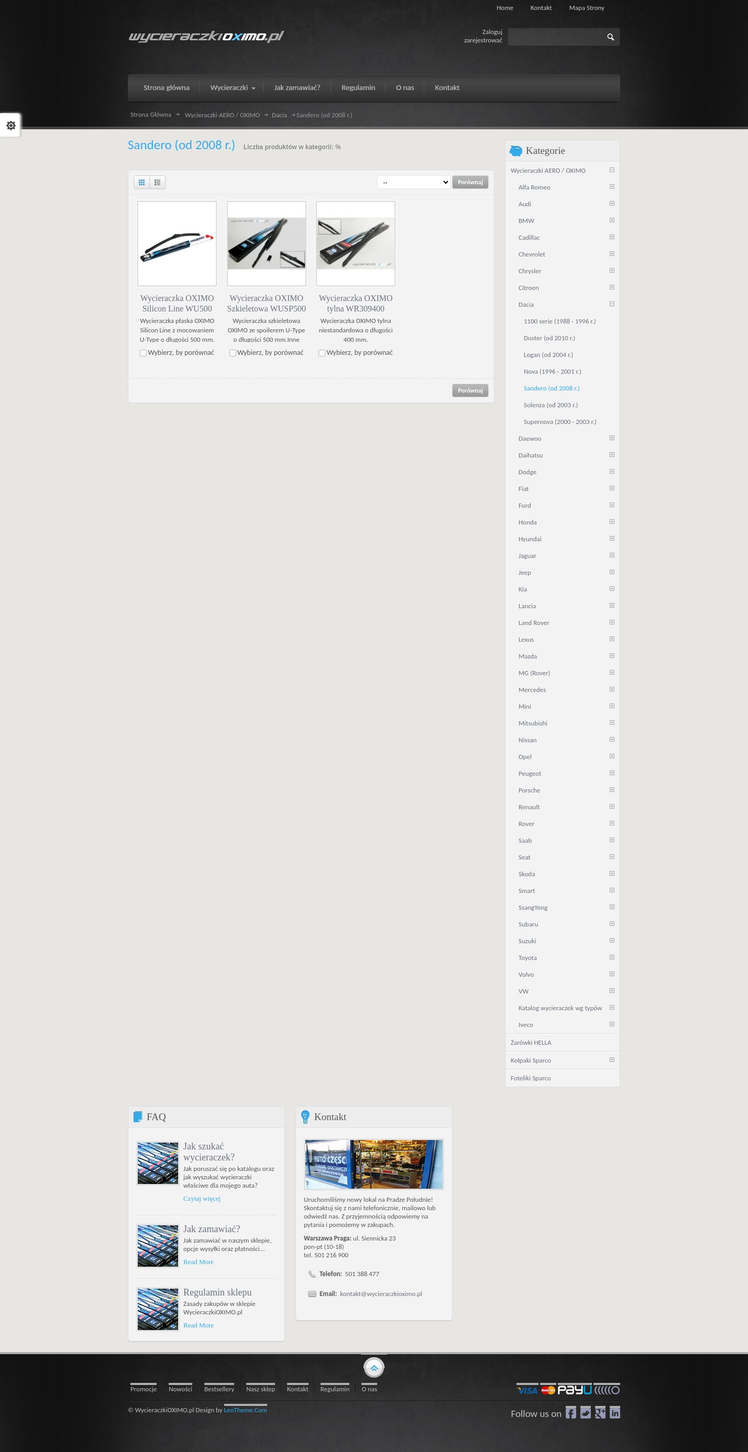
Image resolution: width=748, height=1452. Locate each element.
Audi (525, 204)
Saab (525, 840)
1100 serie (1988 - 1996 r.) (560, 321)
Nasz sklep (260, 1389)
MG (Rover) (534, 673)
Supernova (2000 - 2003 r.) (560, 422)
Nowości (180, 1389)
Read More (198, 1262)
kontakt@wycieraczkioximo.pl (381, 1294)
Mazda (528, 656)
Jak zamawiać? (211, 1229)
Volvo (526, 974)
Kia (523, 589)
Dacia (279, 115)
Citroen (529, 288)
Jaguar (527, 556)
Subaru (528, 924)
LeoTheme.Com (246, 1410)
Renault (529, 807)
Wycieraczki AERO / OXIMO (222, 115)
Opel (525, 757)
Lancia (527, 606)
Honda (528, 522)
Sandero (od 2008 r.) (552, 388)
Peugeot (530, 773)
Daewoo (530, 438)
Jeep (525, 572)
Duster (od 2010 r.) (549, 338)
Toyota (528, 958)
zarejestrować (483, 40)
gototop (374, 1367)
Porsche (530, 790)
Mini (525, 706)
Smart (527, 891)
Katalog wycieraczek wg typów (560, 1008)
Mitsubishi (533, 723)
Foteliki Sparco (531, 1078)
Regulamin (335, 1389)
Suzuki (527, 941)
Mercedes (532, 690)
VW (524, 991)
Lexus (526, 639)
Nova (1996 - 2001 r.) (552, 371)
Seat (525, 857)
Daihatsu (531, 455)
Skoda (527, 874)
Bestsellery (219, 1389)
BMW (526, 221)
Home (505, 8)
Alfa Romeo (535, 187)
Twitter (585, 1412)
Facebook (571, 1412)
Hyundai (530, 539)
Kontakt (541, 8)
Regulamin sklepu (217, 1292)
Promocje (143, 1389)
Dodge (527, 472)
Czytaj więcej (202, 1198)
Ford (525, 505)
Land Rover (534, 623)
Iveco (526, 1025)
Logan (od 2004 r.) (549, 355)
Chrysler (530, 271)
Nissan (528, 740)
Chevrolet (532, 254)
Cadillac (529, 237)
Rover (526, 824)
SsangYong (533, 907)
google (600, 1412)
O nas (369, 1389)
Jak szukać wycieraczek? (209, 1152)
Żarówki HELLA (531, 1042)
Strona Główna (150, 114)
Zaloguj (492, 32)
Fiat (524, 489)
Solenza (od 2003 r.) (551, 405)
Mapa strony (586, 8)
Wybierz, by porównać (181, 352)
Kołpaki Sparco (531, 1060)
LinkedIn (615, 1412)
